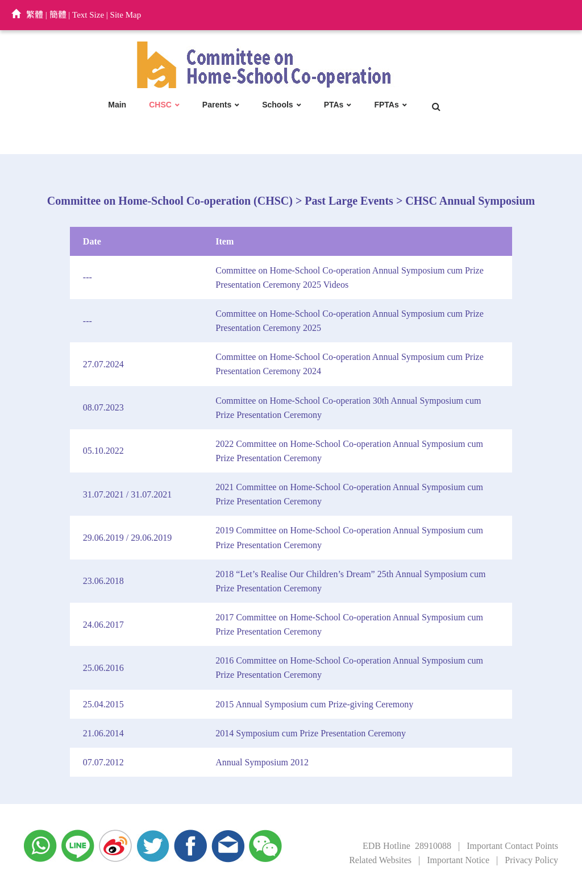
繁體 (34, 14)
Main (117, 104)
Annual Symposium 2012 (262, 762)
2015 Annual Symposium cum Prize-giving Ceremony (314, 704)
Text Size (88, 14)
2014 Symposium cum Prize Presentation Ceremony (310, 733)
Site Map (126, 14)
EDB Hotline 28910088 (407, 846)
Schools (277, 104)
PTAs (334, 104)
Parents (216, 104)
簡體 (57, 14)
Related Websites (380, 860)
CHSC (160, 104)
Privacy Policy (531, 860)
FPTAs (386, 104)
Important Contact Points (512, 846)
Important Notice (458, 860)
